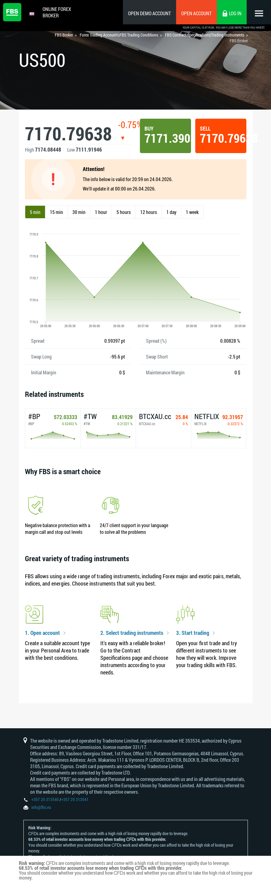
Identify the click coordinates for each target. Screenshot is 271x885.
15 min (56, 212)
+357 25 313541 (75, 799)
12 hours (148, 212)
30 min (78, 212)
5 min (35, 212)
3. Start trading (192, 633)
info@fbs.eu (41, 807)
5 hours (123, 212)
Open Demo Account (149, 13)
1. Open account (42, 633)
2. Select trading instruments (131, 633)
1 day (171, 212)
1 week (192, 212)
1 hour (101, 212)
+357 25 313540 (45, 799)
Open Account (196, 13)
